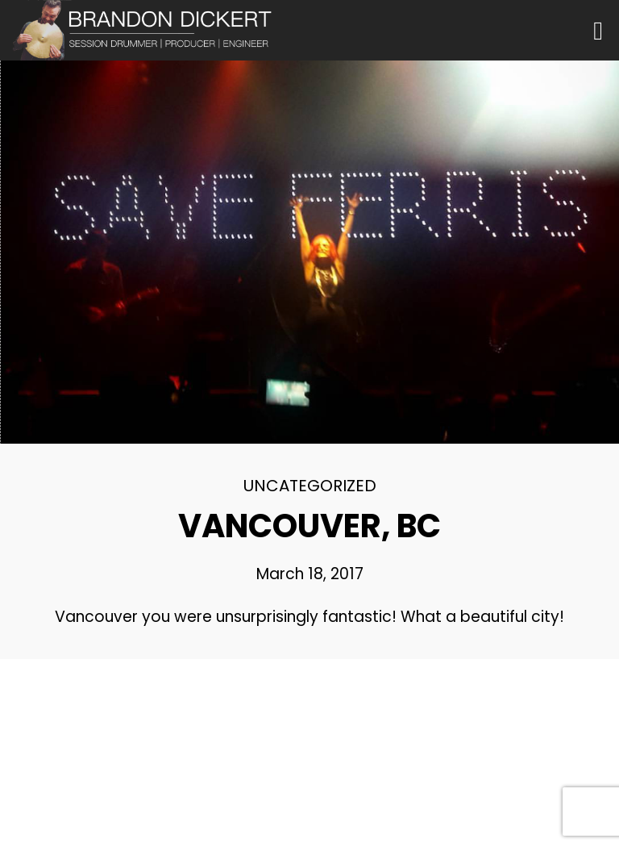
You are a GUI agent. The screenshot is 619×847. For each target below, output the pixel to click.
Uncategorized (309, 485)
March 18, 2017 (310, 574)
